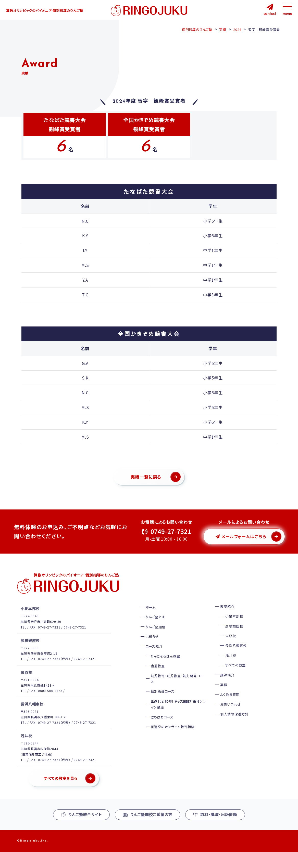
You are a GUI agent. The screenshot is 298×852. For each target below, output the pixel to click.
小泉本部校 (234, 616)
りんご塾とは (155, 616)
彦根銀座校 (234, 626)
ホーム (151, 607)
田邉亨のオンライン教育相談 (173, 726)
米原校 (230, 635)
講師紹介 (227, 675)
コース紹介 (154, 646)
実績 (223, 684)
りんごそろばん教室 (165, 656)
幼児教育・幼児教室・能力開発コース (177, 678)
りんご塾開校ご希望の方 (147, 814)
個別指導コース (163, 691)
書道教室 (158, 665)
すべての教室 (235, 665)
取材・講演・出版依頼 (215, 814)
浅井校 (230, 655)
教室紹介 (227, 606)
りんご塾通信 (156, 626)
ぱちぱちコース (162, 717)
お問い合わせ (230, 704)
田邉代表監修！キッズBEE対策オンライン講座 (178, 704)
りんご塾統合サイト (81, 814)
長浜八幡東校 (235, 645)
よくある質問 (230, 694)
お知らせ (152, 636)
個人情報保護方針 (234, 714)
